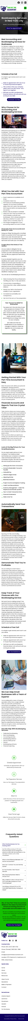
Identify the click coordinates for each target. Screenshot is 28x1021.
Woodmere (4, 1001)
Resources (4, 975)
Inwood (3, 1006)
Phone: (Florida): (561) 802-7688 (10, 949)
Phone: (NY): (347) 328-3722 (9, 947)
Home (5, 24)
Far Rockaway (5, 1009)
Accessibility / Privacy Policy (10, 1018)
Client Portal (5, 979)
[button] (25, 8)
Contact (3, 987)
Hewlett (3, 1004)
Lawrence (4, 999)
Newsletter (4, 982)
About (3, 970)
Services (3, 973)
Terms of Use (21, 1018)
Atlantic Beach (5, 996)
